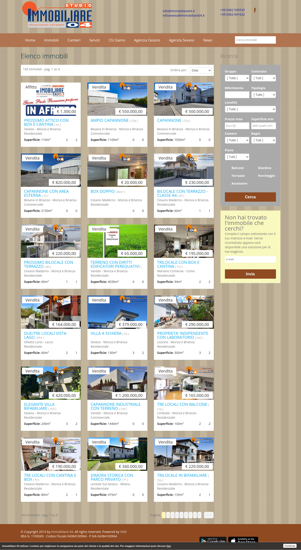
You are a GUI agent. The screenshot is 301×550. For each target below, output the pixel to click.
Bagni (255, 133)
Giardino (261, 168)
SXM (123, 532)
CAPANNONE (173, 120)
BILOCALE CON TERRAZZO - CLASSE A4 (182, 193)
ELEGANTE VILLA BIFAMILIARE (40, 406)
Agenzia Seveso (181, 40)
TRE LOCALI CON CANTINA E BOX (50, 477)
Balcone (234, 168)
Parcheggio (263, 175)
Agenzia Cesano (147, 40)
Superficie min (262, 119)
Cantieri (73, 40)
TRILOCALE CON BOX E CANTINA (178, 264)
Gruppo (230, 71)
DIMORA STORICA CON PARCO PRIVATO (112, 477)
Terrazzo (235, 175)
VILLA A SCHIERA (110, 333)
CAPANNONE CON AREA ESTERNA (46, 193)
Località (231, 102)
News (207, 40)
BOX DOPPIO (108, 191)
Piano (229, 150)
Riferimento (234, 88)
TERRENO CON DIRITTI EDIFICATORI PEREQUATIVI (116, 266)
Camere (231, 133)
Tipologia (258, 88)
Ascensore (236, 183)
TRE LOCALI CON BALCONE (183, 406)
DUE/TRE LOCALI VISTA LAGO (45, 335)
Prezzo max (234, 119)
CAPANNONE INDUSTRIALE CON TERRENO (116, 406)
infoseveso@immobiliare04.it (184, 15)
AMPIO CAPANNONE (114, 120)
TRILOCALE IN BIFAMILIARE (183, 477)
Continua (290, 545)
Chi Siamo (117, 40)
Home (30, 40)
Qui (169, 546)
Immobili (51, 40)
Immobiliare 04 (62, 532)
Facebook (201, 532)
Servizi (94, 40)
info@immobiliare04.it (179, 11)
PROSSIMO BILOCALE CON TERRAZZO (48, 264)
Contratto (259, 71)
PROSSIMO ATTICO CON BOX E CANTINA (46, 122)
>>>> (208, 515)
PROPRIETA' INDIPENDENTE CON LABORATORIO (182, 335)
